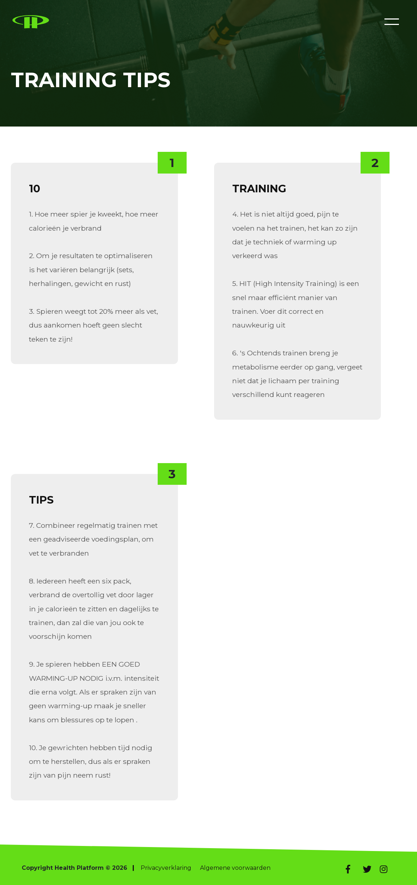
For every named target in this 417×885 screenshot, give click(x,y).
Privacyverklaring (166, 867)
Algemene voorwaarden (235, 867)
